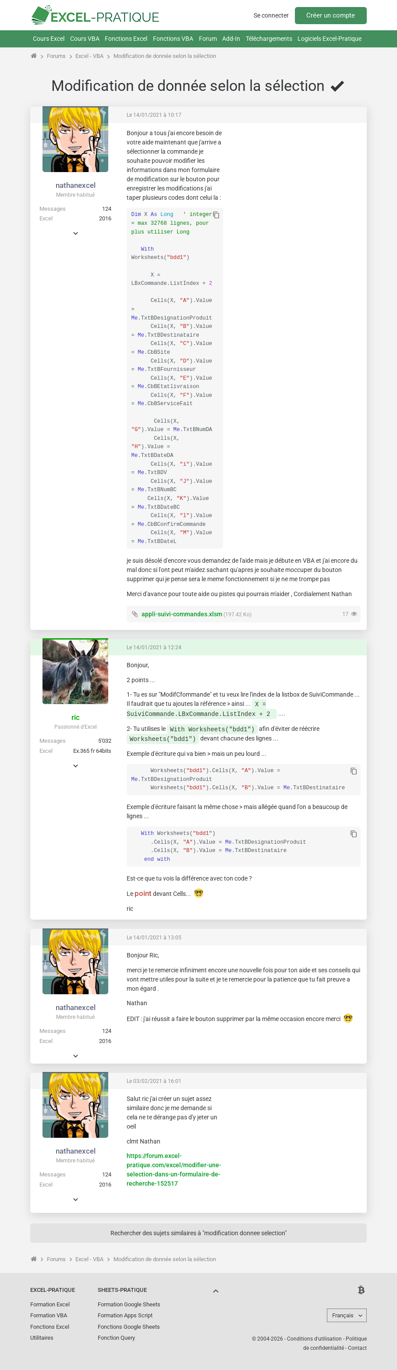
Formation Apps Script (125, 1315)
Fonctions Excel (126, 38)
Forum (208, 38)
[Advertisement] (295, 184)
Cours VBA (84, 38)
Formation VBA (48, 1315)
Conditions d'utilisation (314, 1339)
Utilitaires (41, 1337)
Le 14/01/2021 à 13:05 (154, 938)
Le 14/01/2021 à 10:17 (154, 115)
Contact (357, 1348)
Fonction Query (116, 1337)
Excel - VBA (89, 56)
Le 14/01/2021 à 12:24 (154, 647)
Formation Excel (50, 1304)
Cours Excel (48, 38)
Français (343, 1315)
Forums (56, 56)
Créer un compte (330, 15)
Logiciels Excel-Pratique (330, 38)
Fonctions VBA (173, 38)
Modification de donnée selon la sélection (164, 56)
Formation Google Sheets (129, 1304)
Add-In (231, 38)
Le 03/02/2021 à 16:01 (154, 1081)
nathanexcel (76, 185)
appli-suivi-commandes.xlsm (182, 614)
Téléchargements (269, 38)
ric (75, 717)
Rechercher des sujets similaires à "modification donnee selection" (198, 1233)
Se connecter (271, 15)
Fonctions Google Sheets (129, 1326)
